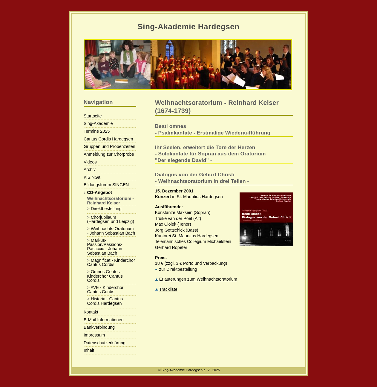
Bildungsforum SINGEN (106, 184)
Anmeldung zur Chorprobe (109, 154)
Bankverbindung (99, 327)
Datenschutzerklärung (104, 342)
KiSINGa (92, 177)
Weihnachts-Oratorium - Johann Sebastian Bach (111, 230)
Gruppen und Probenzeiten (109, 146)
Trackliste (166, 289)
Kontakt (91, 312)
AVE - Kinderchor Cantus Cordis (105, 289)
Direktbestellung (106, 208)
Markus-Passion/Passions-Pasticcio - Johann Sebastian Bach (104, 247)
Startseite (93, 116)
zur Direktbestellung (176, 269)
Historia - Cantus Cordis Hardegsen (105, 300)
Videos (90, 162)
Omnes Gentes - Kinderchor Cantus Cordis (105, 276)
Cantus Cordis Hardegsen (108, 139)
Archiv (90, 169)
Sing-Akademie (98, 123)
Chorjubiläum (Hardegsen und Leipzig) (110, 219)
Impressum (94, 335)
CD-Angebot (99, 192)
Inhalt (89, 350)
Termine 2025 (97, 131)
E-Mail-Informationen (104, 319)
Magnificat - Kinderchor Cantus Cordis (111, 262)
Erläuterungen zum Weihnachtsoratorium (196, 279)
